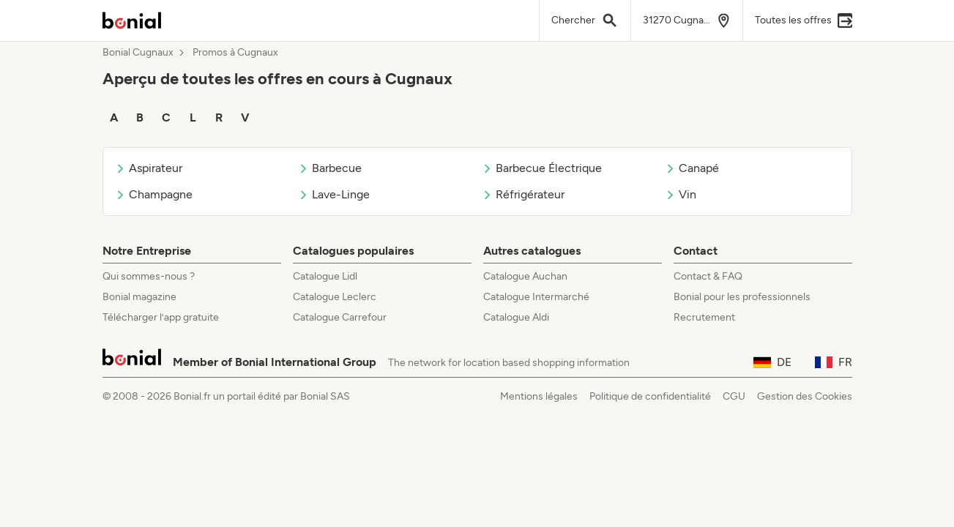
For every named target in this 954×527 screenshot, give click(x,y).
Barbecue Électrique (542, 168)
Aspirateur (148, 168)
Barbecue (330, 168)
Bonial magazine (139, 297)
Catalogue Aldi (516, 317)
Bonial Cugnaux (138, 53)
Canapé (692, 168)
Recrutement (704, 317)
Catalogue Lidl (325, 276)
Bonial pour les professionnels (742, 297)
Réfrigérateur (523, 194)
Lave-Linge (334, 194)
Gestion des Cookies (804, 396)
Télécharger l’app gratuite (161, 317)
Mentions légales (539, 396)
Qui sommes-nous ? (149, 276)
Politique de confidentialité (650, 396)
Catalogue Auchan (525, 276)
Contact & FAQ (708, 276)
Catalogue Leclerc (334, 297)
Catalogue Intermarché (536, 297)
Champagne (154, 194)
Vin (680, 194)
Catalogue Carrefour (340, 317)
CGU (734, 396)
